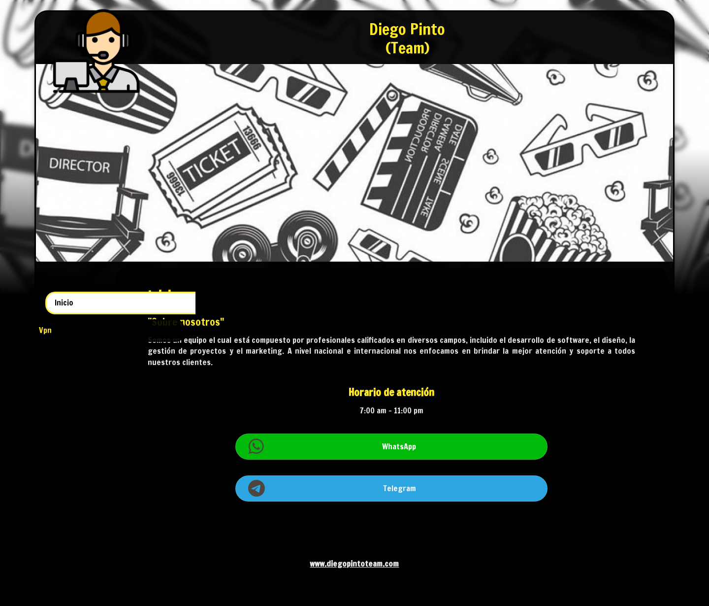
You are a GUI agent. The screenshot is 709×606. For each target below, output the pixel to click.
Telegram (438, 488)
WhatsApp (438, 446)
